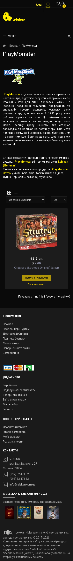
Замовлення (11, 352)
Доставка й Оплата (15, 333)
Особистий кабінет (15, 427)
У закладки (36, 284)
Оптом (7, 173)
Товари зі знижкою (15, 394)
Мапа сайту (10, 404)
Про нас (8, 324)
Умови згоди (11, 343)
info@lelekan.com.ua (22, 484)
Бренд (14, 45)
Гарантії (8, 409)
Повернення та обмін (16, 348)
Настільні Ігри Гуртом (16, 328)
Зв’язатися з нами (14, 399)
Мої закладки (11, 436)
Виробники (10, 385)
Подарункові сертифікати (19, 390)
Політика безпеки (14, 338)
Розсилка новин (13, 441)
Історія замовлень (14, 431)
